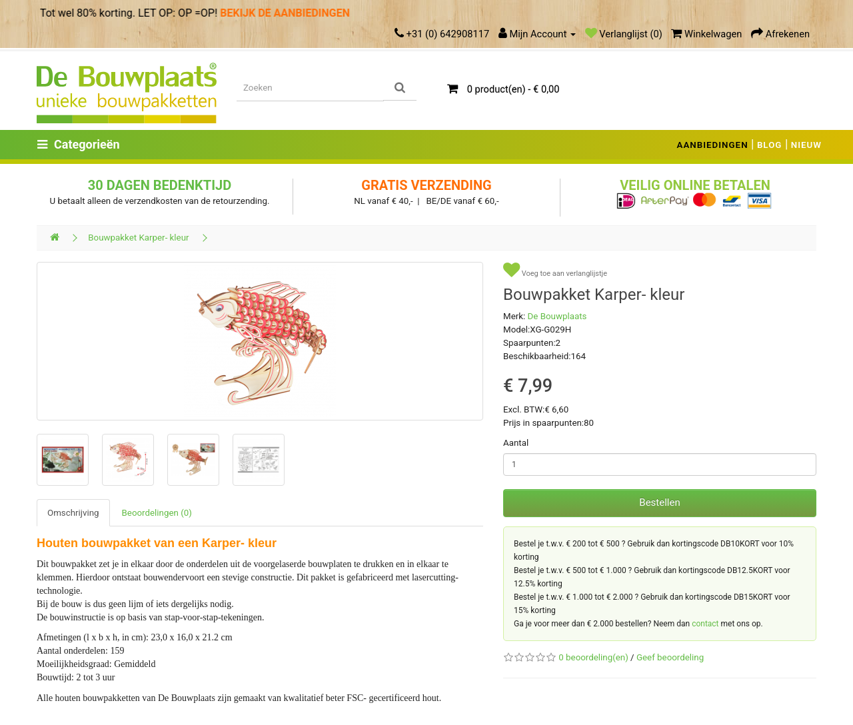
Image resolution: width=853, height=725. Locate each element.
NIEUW (806, 145)
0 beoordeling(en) (593, 657)
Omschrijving (73, 513)
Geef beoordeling (670, 657)
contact (705, 623)
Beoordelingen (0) (157, 513)
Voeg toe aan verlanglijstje (555, 270)
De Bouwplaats (557, 316)
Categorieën (78, 144)
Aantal (515, 443)
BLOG (769, 145)
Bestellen (659, 502)
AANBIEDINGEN (712, 145)
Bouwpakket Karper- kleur (138, 238)
